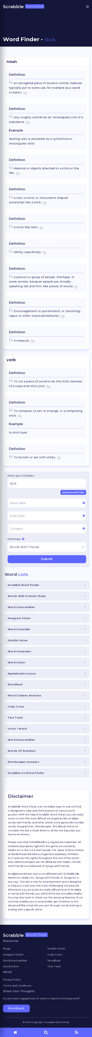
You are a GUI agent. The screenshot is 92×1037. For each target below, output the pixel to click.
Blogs (6, 948)
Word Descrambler (21, 739)
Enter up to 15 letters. (21, 475)
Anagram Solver (19, 618)
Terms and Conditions (17, 985)
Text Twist (15, 717)
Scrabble (23, 6)
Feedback (16, 1008)
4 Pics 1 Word (17, 728)
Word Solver (17, 662)
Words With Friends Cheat (27, 596)
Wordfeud (15, 684)
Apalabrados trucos (22, 673)
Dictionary (16, 539)
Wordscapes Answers (23, 761)
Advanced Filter (73, 492)
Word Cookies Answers (24, 695)
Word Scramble (19, 629)
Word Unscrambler (21, 607)
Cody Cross (16, 706)
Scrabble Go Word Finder (26, 772)
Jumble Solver (18, 640)
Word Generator (19, 651)
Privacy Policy (12, 979)
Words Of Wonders (22, 750)
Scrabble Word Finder (23, 584)
